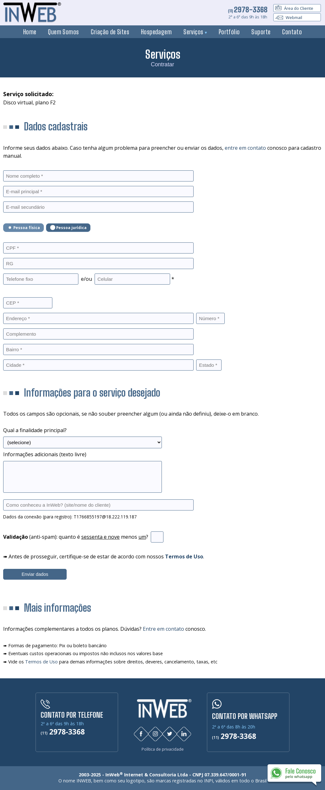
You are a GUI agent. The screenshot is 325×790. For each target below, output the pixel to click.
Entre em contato (163, 628)
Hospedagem (156, 32)
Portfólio (229, 32)
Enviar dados (35, 574)
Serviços (195, 32)
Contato (292, 32)
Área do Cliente (294, 8)
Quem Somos (63, 32)
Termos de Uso (41, 662)
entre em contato (245, 147)
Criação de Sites (110, 32)
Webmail (288, 17)
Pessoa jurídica (68, 227)
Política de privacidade (163, 749)
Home (29, 32)
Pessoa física (23, 227)
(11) (248, 10)
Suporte (260, 32)
